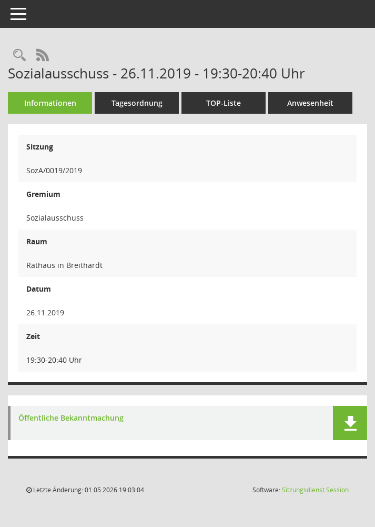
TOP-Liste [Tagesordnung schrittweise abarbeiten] (223, 103)
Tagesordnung (137, 103)
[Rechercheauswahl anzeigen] (19, 55)
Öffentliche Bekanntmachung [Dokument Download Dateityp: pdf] (71, 418)
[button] (350, 423)
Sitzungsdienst (315, 489)
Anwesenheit (310, 103)
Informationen (50, 103)
